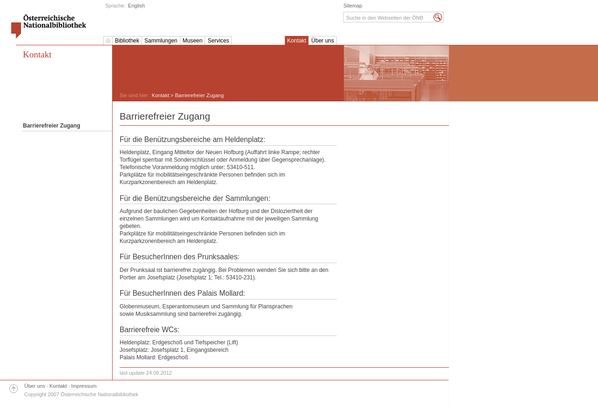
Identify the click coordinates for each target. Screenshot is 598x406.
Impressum (83, 386)
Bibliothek (127, 40)
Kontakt (296, 40)
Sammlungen (161, 40)
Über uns (322, 40)
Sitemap (352, 5)
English (136, 5)
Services (218, 40)
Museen (193, 40)
